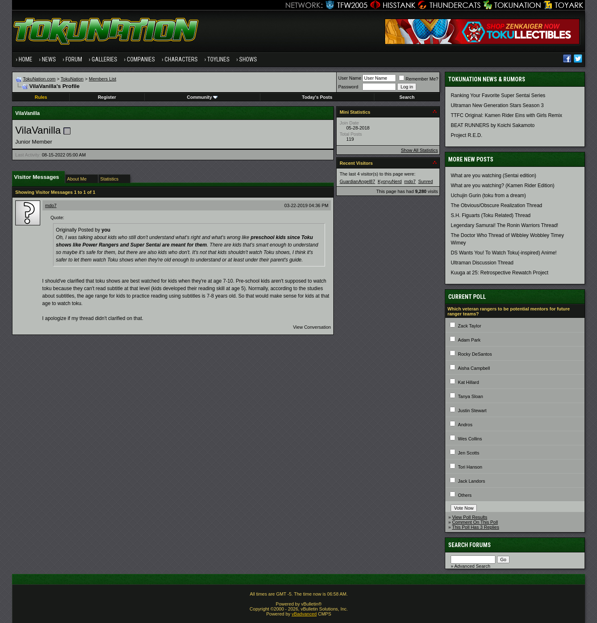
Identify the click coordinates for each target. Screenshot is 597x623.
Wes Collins (470, 438)
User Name (350, 78)
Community (202, 97)
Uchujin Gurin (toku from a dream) (488, 195)
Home (25, 59)
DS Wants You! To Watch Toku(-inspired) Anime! (503, 253)
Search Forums (469, 545)
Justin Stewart (472, 410)
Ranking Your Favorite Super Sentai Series (498, 95)
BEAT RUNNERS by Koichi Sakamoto (492, 125)
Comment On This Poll (475, 522)
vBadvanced (304, 613)
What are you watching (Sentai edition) (493, 175)
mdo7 (51, 205)
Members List (102, 78)
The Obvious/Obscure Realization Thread (496, 205)
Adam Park (469, 339)
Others (465, 495)
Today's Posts (317, 97)
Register (107, 97)
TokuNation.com (39, 78)
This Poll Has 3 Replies (475, 527)
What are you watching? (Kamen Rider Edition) (502, 185)
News (49, 59)
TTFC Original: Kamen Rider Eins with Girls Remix (506, 115)
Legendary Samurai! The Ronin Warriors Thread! (504, 225)
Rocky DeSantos (475, 354)
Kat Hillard (468, 382)
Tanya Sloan (470, 396)
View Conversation (312, 327)
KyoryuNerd (390, 181)
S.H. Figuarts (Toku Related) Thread (491, 215)
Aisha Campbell (474, 368)
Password (348, 86)
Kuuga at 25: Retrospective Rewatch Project (499, 273)
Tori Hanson (470, 466)
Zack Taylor (469, 325)
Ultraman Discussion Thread (482, 263)
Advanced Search (472, 566)
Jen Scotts (468, 452)
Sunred (425, 181)
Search (407, 97)
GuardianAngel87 (357, 181)
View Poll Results (469, 517)
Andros (465, 424)
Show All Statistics (419, 150)
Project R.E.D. (466, 135)
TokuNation (72, 78)
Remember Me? (418, 78)
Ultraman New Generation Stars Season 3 (497, 105)
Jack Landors (471, 481)
